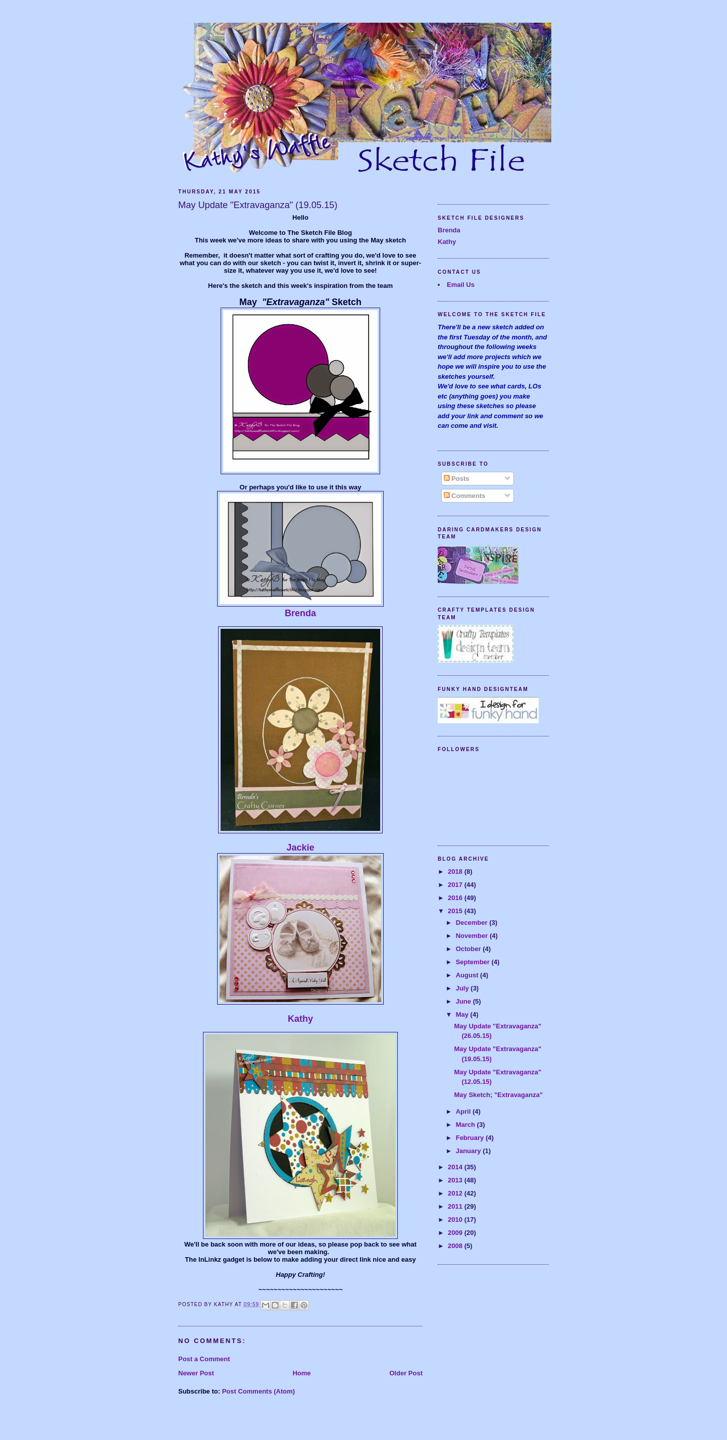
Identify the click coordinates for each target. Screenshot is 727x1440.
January (469, 1151)
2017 (456, 884)
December (472, 922)
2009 (456, 1232)
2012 (456, 1193)
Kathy (300, 1019)
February (471, 1137)
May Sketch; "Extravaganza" (498, 1095)
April (464, 1111)
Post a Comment (204, 1359)
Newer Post (196, 1373)
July (463, 988)
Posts (457, 478)
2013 (456, 1180)
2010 (456, 1219)
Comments (465, 496)
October (469, 949)
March (466, 1124)
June (464, 1001)
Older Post (406, 1373)
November (473, 935)
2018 (456, 871)
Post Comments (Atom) (258, 1391)
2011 (456, 1206)
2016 (456, 898)
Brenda (300, 613)
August (468, 975)
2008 (456, 1246)
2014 (456, 1167)
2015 (456, 911)
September (474, 962)
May (463, 1014)
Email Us (461, 284)
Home (301, 1373)
